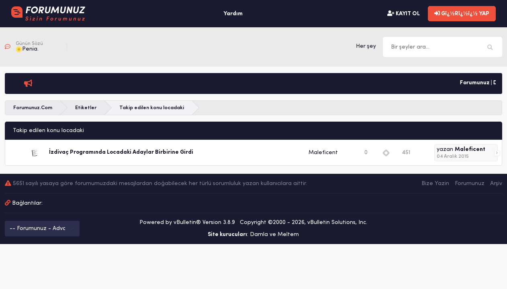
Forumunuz (470, 184)
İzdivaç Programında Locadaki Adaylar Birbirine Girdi (121, 152)
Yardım (233, 14)
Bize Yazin (435, 184)
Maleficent (323, 153)
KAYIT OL (403, 13)
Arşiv (496, 184)
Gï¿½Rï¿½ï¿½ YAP (461, 13)
